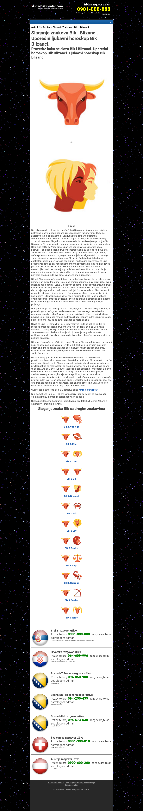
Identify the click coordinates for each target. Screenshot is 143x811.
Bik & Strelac (71, 599)
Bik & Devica (71, 547)
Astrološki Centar (40, 27)
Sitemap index (71, 785)
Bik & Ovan (71, 460)
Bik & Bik (71, 477)
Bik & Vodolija (71, 425)
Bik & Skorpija (71, 581)
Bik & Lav (71, 529)
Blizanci (84, 27)
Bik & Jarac (71, 616)
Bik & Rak (71, 512)
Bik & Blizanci (71, 495)
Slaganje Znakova (62, 27)
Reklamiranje (89, 783)
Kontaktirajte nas (56, 783)
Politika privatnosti (73, 783)
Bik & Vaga (71, 564)
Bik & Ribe (71, 442)
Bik (76, 27)
